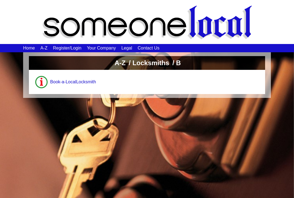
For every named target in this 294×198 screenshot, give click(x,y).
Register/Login (67, 48)
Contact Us (148, 48)
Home (29, 48)
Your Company (101, 48)
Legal (126, 48)
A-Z (44, 48)
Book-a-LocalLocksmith (73, 81)
